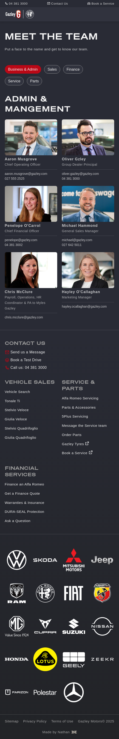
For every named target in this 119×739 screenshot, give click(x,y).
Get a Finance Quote (22, 493)
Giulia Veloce (16, 419)
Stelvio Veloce (17, 410)
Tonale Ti (12, 401)
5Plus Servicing (75, 416)
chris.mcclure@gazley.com (24, 317)
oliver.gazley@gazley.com (80, 174)
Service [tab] (14, 81)
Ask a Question (18, 521)
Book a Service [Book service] (102, 3)
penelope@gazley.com (21, 240)
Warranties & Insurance (24, 503)
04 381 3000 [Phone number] (18, 3)
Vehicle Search (17, 392)
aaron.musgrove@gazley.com (26, 174)
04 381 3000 (71, 178)
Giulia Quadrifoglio (20, 437)
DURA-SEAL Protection (24, 512)
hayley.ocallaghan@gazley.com (84, 306)
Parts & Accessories (79, 407)
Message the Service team (84, 425)
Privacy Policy (35, 721)
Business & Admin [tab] (23, 69)
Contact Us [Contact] (59, 3)
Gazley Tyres (73, 444)
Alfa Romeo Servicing (80, 398)
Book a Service (74, 453)
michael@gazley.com (77, 240)
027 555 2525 (15, 178)
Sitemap (12, 721)
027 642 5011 (72, 245)
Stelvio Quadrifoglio (21, 428)
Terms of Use (62, 721)
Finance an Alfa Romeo (24, 484)
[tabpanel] (59, 207)
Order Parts (72, 435)
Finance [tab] (73, 69)
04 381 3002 (14, 245)
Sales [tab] (52, 69)
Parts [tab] (34, 81)
